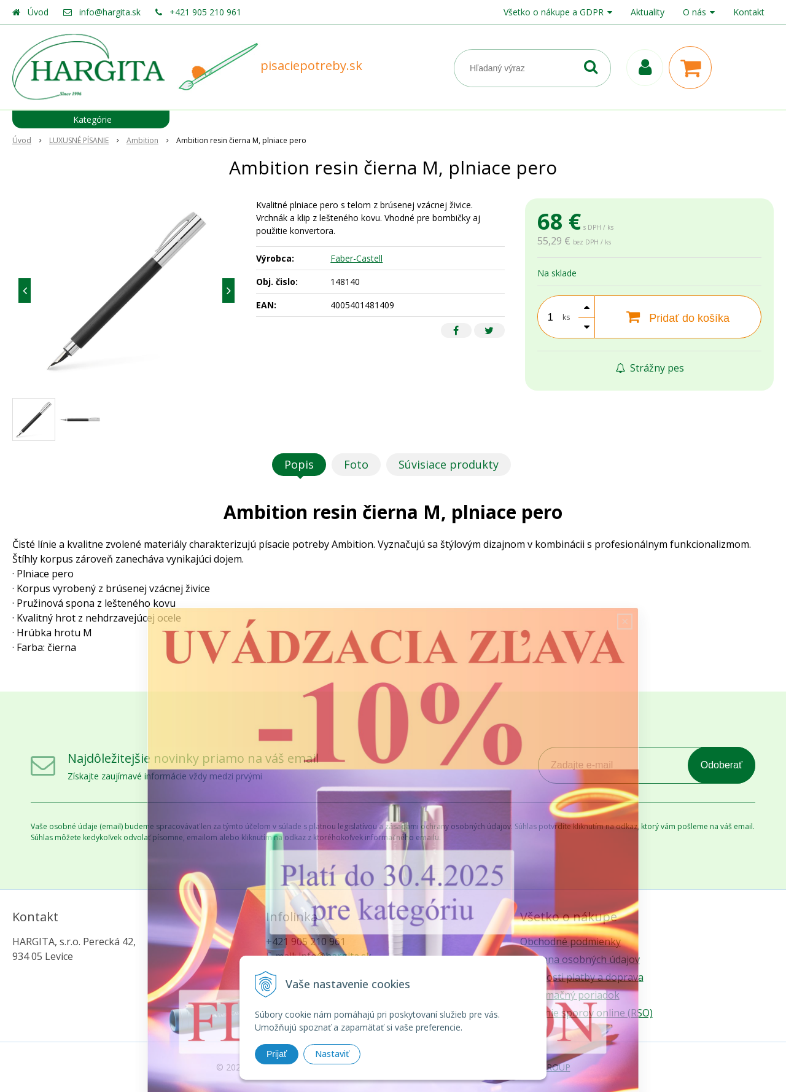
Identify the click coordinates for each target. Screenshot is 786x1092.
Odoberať (721, 765)
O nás (694, 12)
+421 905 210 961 (205, 12)
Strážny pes (649, 368)
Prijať (277, 1054)
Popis (299, 464)
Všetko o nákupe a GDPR (554, 12)
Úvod (38, 12)
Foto (356, 464)
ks (566, 317)
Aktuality (647, 12)
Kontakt (749, 12)
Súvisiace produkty (449, 464)
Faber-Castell (356, 258)
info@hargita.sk (110, 12)
